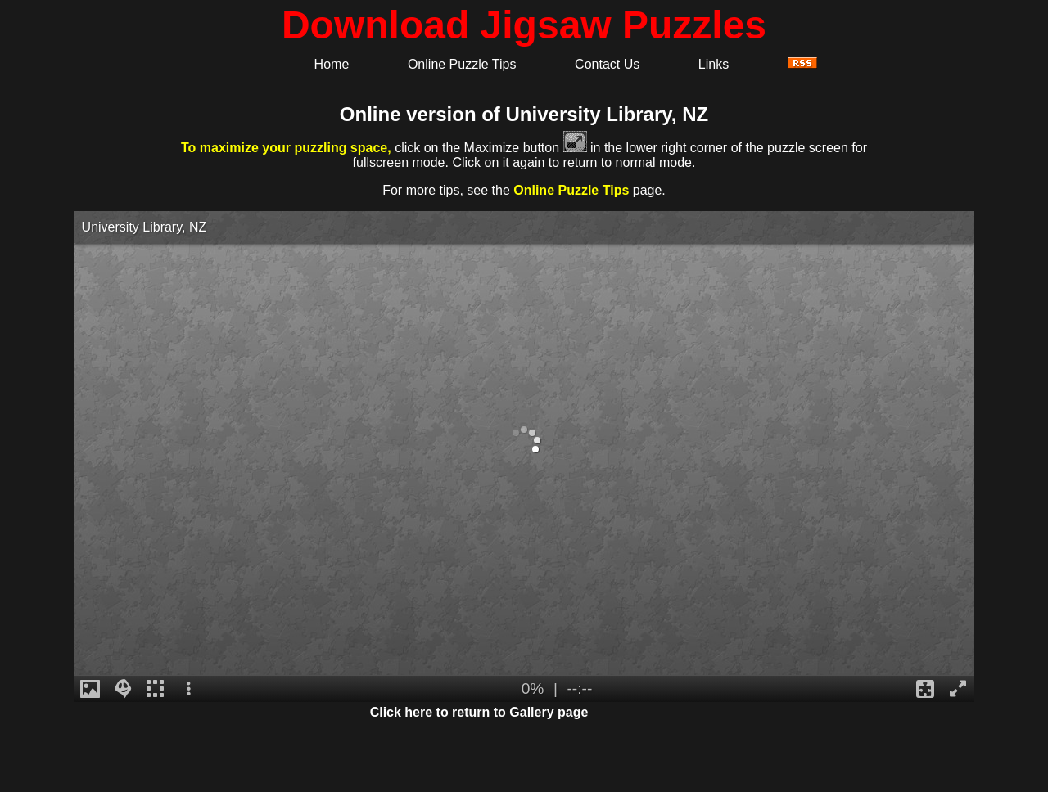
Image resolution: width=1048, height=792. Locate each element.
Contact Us (607, 64)
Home (332, 64)
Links (713, 64)
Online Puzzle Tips (462, 64)
